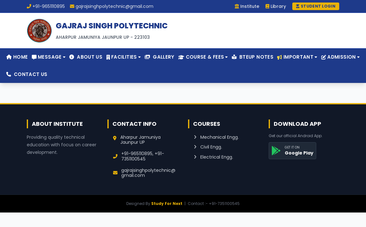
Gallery (159, 57)
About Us (85, 57)
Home (17, 57)
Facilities (123, 57)
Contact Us (27, 74)
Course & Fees (203, 57)
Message (49, 57)
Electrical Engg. (213, 157)
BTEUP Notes (252, 57)
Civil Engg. (208, 147)
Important (297, 57)
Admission (340, 57)
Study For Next (166, 203)
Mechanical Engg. (216, 137)
